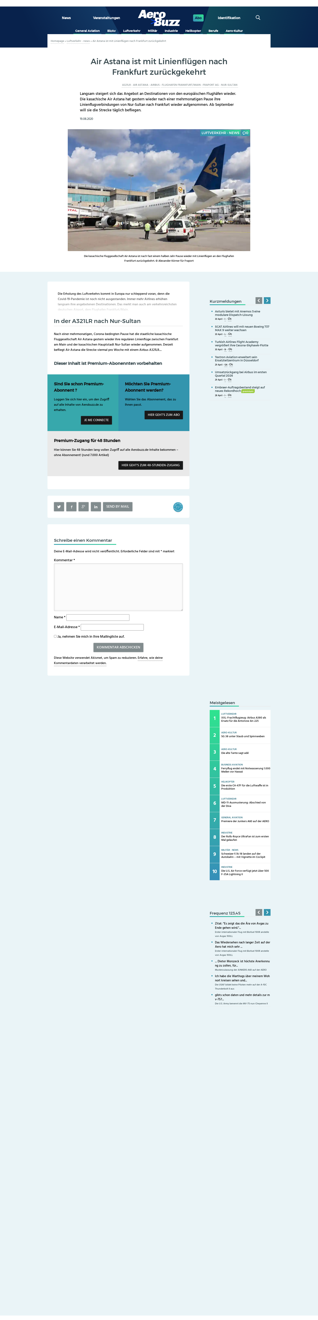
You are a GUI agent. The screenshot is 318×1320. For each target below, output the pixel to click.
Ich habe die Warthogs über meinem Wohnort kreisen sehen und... (242, 978)
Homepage (57, 41)
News (66, 18)
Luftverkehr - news (78, 41)
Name (60, 617)
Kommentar (64, 560)
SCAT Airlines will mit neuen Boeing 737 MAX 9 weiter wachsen (242, 328)
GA (226, 365)
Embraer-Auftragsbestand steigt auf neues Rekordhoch (240, 389)
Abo (198, 18)
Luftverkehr (131, 31)
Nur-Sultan (229, 85)
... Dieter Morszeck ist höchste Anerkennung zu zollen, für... (242, 963)
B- (226, 349)
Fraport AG (211, 85)
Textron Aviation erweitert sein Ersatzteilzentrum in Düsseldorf (237, 358)
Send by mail (117, 507)
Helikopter (193, 31)
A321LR (126, 85)
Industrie (171, 31)
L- (225, 334)
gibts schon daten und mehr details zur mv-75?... (242, 997)
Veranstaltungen (106, 18)
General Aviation (87, 31)
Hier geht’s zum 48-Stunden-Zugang (151, 465)
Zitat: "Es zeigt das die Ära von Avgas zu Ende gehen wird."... (241, 925)
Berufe (213, 31)
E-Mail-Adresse (67, 627)
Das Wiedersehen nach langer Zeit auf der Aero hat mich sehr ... (242, 944)
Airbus (155, 85)
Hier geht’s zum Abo (164, 415)
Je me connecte (96, 420)
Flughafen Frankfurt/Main (181, 85)
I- (225, 319)
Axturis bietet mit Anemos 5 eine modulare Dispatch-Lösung (237, 313)
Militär (152, 31)
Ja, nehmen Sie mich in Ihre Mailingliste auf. (89, 637)
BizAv (111, 31)
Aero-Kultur (234, 31)
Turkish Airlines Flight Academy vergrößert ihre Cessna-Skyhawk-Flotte (241, 343)
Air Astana (140, 85)
